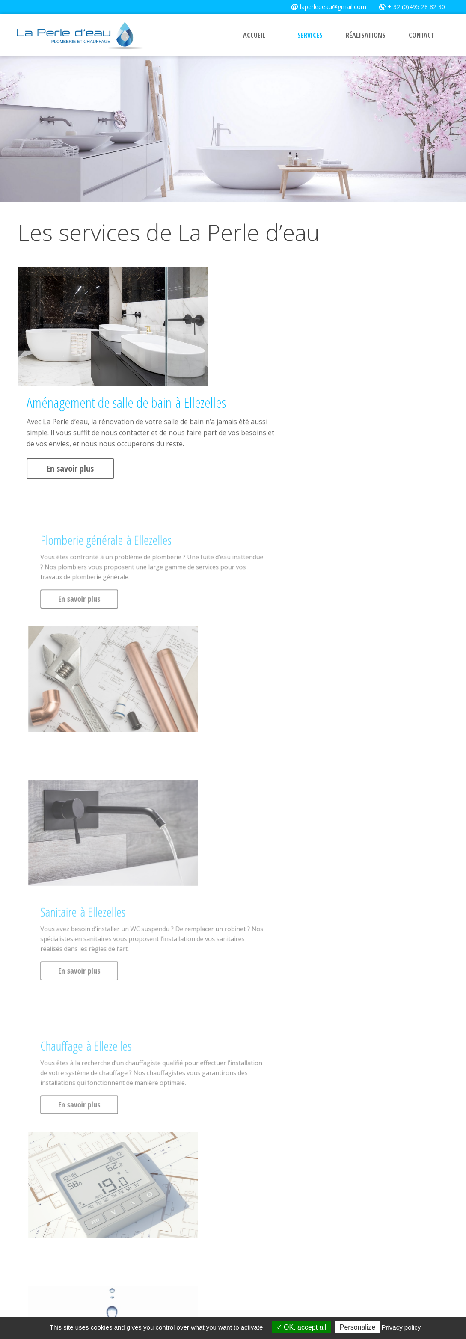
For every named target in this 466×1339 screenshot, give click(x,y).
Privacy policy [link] (401, 1327)
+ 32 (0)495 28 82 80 (408, 6)
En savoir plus (244, 348)
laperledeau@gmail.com (329, 6)
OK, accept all (301, 1327)
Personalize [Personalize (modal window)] (358, 1327)
